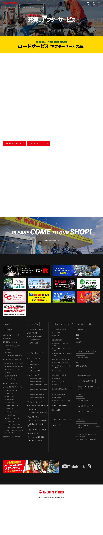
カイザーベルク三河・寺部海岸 (38, 420)
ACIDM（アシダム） (60, 412)
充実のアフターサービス (14, 7)
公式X (31, 399)
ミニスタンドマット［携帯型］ (14, 458)
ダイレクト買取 (32, 364)
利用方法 (81, 450)
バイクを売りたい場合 (34, 367)
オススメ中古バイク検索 (11, 366)
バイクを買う (10, 361)
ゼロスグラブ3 (9, 427)
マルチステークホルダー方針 (87, 444)
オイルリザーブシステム (12, 401)
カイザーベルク (32, 406)
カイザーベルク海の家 (36, 429)
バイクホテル (57, 402)
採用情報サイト (83, 355)
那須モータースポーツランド (36, 437)
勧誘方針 (81, 431)
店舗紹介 (81, 361)
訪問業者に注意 (34, 374)
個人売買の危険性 (35, 371)
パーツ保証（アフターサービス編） (63, 380)
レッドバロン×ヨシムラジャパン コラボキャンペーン (86, 466)
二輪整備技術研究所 (59, 425)
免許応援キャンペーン (10, 373)
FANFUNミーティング (34, 433)
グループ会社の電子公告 (87, 412)
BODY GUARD (9, 452)
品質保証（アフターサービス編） (62, 375)
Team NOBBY (31, 464)
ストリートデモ (9, 433)
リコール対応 (56, 441)
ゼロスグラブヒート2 (11, 440)
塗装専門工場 (57, 429)
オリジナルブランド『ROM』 (12, 418)
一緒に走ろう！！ (33, 440)
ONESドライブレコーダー (12, 449)
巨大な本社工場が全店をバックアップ (62, 421)
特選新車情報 (7, 369)
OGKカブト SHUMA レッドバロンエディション (14, 462)
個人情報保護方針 (84, 437)
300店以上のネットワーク (11, 414)
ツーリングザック (10, 446)
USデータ (56, 416)
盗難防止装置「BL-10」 (12, 407)
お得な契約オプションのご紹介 (13, 394)
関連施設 (79, 373)
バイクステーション (33, 448)
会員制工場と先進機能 (59, 406)
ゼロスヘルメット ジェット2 (13, 421)
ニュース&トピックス (86, 382)
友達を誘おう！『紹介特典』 (12, 468)
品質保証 (7, 380)
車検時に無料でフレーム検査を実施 (63, 385)
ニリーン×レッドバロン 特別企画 (85, 470)
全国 (77, 366)
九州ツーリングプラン (34, 471)
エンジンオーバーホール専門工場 (63, 432)
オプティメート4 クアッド (12, 455)
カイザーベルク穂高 (35, 412)
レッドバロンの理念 (60, 450)
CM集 (80, 426)
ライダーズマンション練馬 (36, 461)
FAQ (55, 456)
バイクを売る (34, 355)
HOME (4, 7)
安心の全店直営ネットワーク (61, 390)
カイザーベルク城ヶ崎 (36, 409)
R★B (31, 392)
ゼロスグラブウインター (12, 437)
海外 (77, 369)
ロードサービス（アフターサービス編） (63, 398)
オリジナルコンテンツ (34, 389)
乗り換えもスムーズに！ (35, 360)
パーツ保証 (8, 383)
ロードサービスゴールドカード (14, 397)
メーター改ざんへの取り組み (13, 386)
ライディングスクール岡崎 (36, 451)
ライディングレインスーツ (12, 443)
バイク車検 (57, 363)
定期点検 (56, 367)
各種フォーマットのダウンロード (87, 419)
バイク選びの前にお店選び (11, 377)
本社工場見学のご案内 (60, 437)
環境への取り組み (82, 397)
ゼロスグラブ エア (10, 424)
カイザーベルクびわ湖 (36, 425)
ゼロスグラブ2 (9, 430)
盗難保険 (7, 404)
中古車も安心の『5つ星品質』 (13, 391)
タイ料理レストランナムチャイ (37, 455)
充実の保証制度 (57, 371)
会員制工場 (57, 409)
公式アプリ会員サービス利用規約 (87, 457)
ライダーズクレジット (11, 410)
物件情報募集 (83, 406)
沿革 (77, 393)
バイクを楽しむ (35, 384)
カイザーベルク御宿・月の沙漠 (38, 416)
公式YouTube (33, 395)
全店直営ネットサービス (61, 394)
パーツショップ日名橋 (34, 468)
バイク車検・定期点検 (59, 360)
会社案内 (81, 388)
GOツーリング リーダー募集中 (38, 443)
